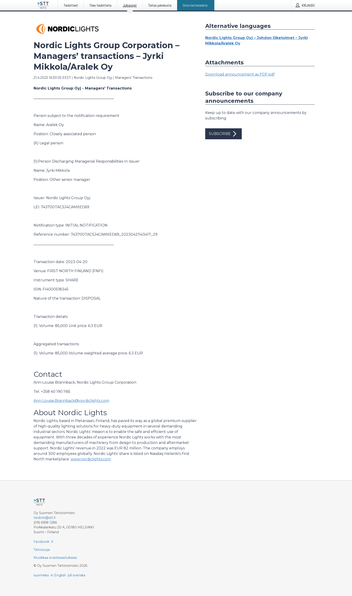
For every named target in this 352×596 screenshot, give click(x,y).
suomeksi (41, 575)
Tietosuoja (42, 550)
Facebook (41, 542)
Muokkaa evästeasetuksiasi (55, 558)
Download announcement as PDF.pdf (240, 74)
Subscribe (223, 133)
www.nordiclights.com (91, 459)
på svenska (76, 575)
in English (58, 575)
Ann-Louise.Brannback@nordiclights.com (71, 400)
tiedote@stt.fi (45, 518)
